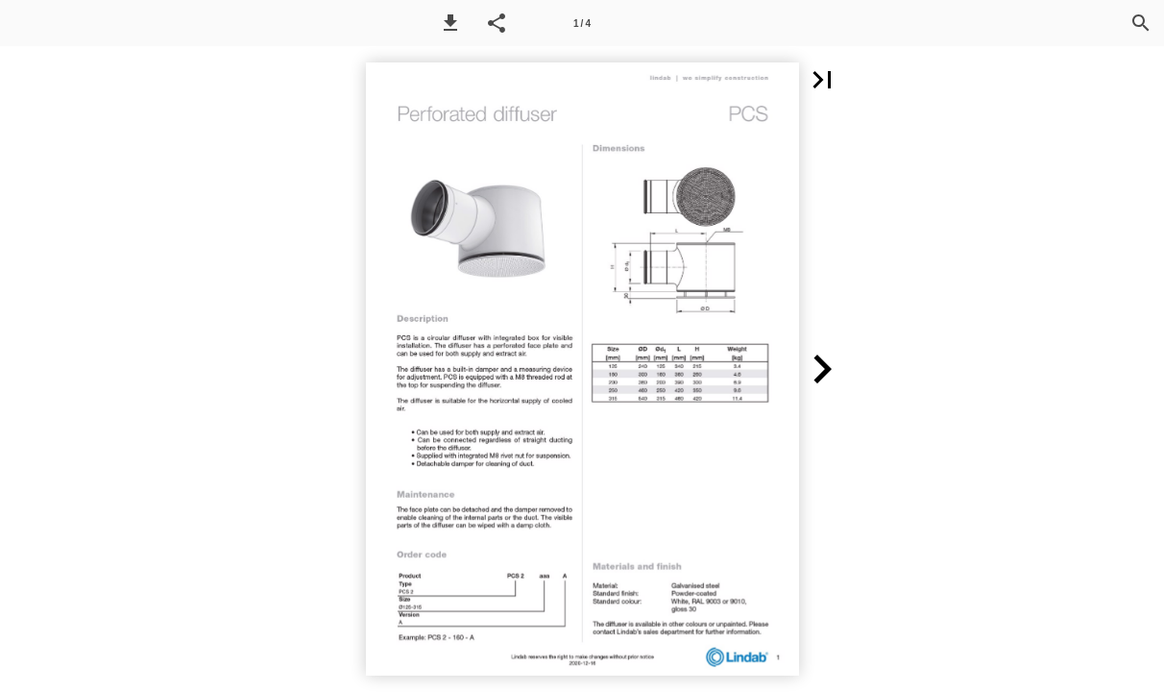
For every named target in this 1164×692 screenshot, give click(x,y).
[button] (450, 23)
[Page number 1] (582, 23)
